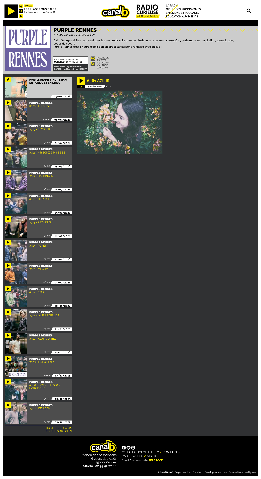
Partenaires (132, 456)
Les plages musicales (40, 9)
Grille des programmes (183, 9)
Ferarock (156, 460)
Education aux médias (182, 16)
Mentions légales (247, 472)
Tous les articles (59, 431)
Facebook (103, 57)
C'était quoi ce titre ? (140, 452)
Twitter (101, 60)
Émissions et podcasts (182, 12)
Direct (28, 6)
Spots (152, 456)
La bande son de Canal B (39, 12)
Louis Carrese (230, 472)
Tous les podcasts (58, 428)
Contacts (171, 452)
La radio (172, 5)
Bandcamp (103, 67)
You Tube (102, 65)
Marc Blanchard (195, 472)
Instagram (103, 62)
